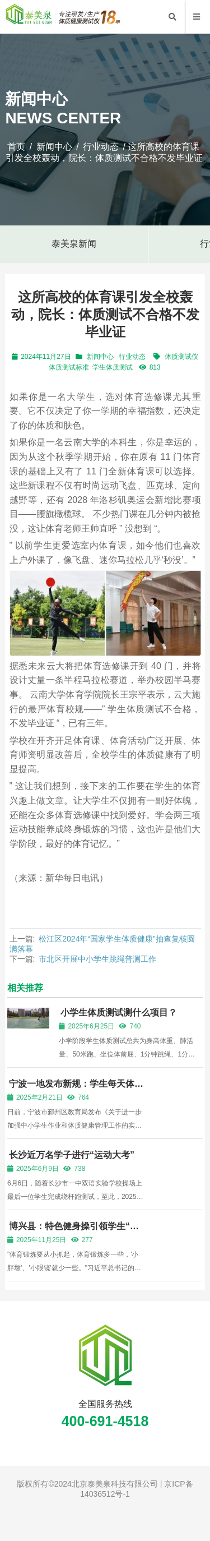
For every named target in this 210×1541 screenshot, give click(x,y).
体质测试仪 (181, 357)
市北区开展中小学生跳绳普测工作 (97, 958)
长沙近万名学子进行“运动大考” (71, 1155)
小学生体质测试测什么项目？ (118, 1012)
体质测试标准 (69, 367)
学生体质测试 (112, 367)
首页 (16, 146)
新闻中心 (54, 146)
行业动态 (101, 146)
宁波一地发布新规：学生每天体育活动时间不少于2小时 (75, 1089)
